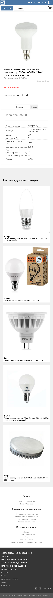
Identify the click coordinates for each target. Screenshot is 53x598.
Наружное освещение (13, 566)
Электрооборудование (14, 563)
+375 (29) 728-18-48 (37, 2)
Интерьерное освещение (15, 559)
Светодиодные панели (26, 519)
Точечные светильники (27, 534)
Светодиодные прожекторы (26, 516)
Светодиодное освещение (16, 553)
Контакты (5, 585)
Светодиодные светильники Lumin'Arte (26, 542)
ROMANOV (46, 595)
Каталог (4, 572)
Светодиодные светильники (26, 514)
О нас (3, 582)
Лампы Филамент (26, 504)
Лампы (5, 556)
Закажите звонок (50, 2)
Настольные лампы (26, 540)
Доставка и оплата (9, 579)
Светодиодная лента (26, 522)
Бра (26, 537)
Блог (3, 576)
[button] (49, 18)
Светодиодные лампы (26, 501)
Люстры (27, 532)
